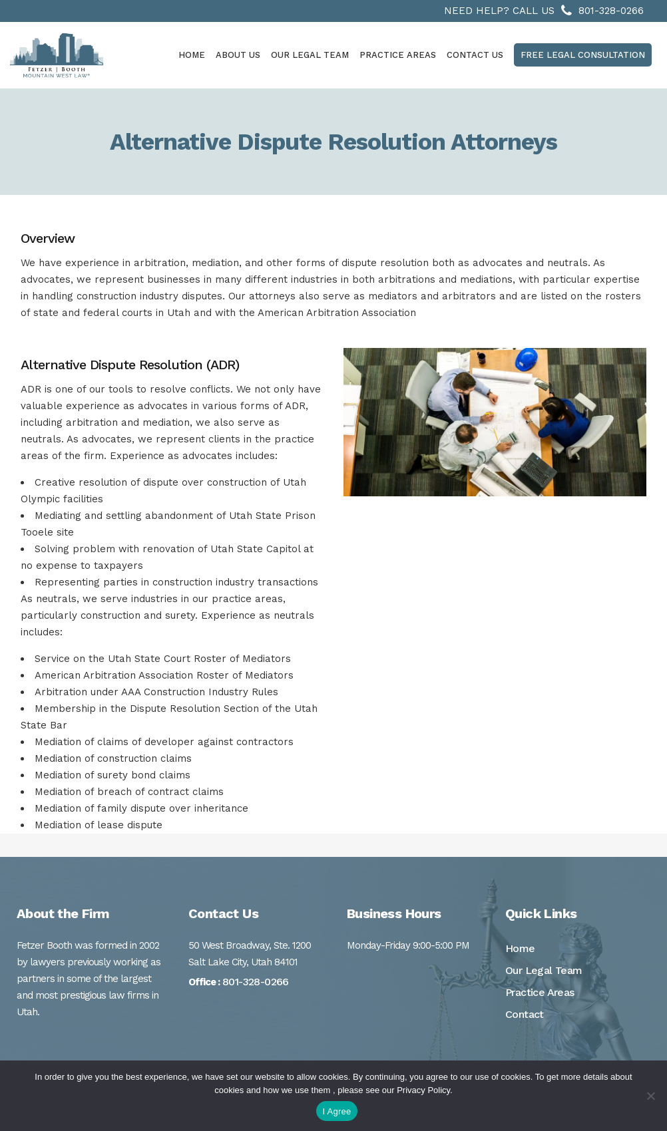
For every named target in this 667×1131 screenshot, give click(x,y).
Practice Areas (539, 992)
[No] (650, 1095)
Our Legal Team (543, 970)
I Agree (337, 1111)
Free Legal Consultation (583, 55)
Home (520, 948)
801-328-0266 (611, 11)
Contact (524, 1014)
